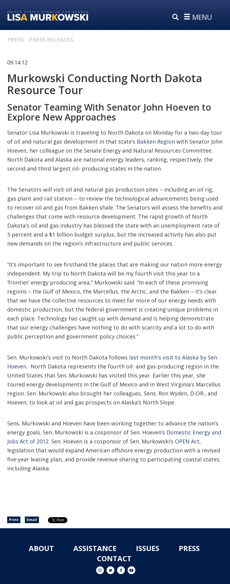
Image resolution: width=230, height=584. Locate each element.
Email (32, 519)
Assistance (94, 548)
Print (14, 519)
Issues (147, 548)
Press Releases (51, 39)
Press (15, 39)
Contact (114, 558)
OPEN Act (187, 441)
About (41, 548)
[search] (176, 17)
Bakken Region (156, 141)
